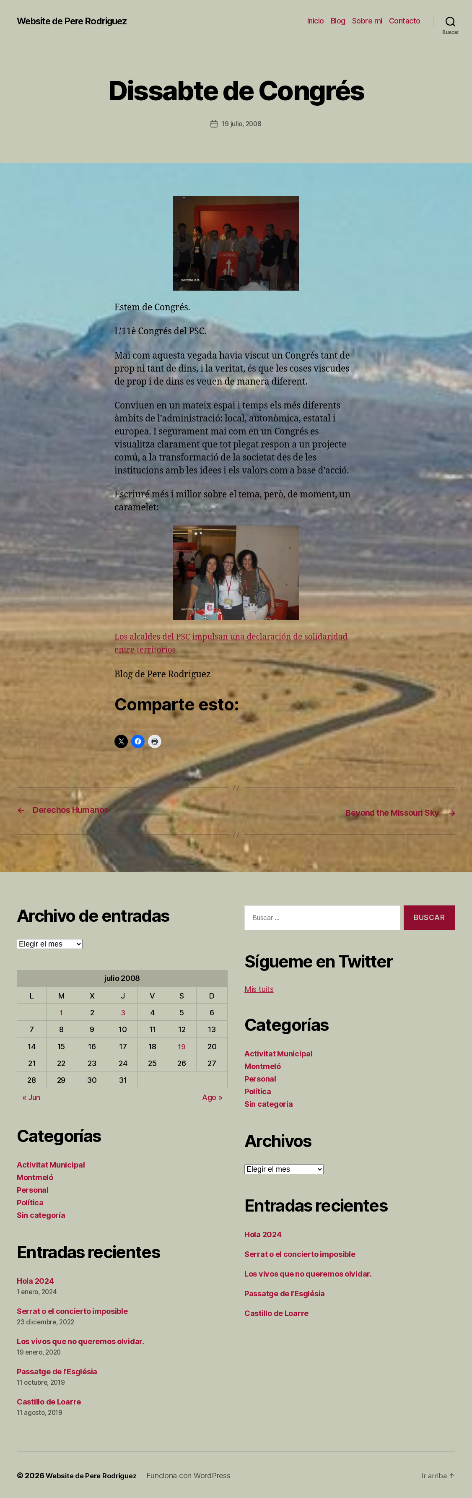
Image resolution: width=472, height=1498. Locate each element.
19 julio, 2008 (241, 124)
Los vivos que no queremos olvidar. (80, 1340)
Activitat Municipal (51, 1164)
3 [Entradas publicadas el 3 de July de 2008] (123, 1011)
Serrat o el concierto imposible (72, 1310)
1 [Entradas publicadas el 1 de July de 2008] (61, 1011)
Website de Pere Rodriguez (79, 21)
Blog (338, 20)
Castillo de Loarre (49, 1400)
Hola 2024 (35, 1280)
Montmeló (35, 1176)
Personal (33, 1189)
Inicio (315, 20)
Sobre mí (367, 20)
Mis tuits (259, 987)
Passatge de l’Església (57, 1370)
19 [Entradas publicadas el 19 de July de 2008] (181, 1045)
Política (30, 1201)
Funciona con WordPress (196, 1474)
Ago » (212, 1096)
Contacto (404, 20)
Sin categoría (41, 1214)
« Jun (31, 1096)
